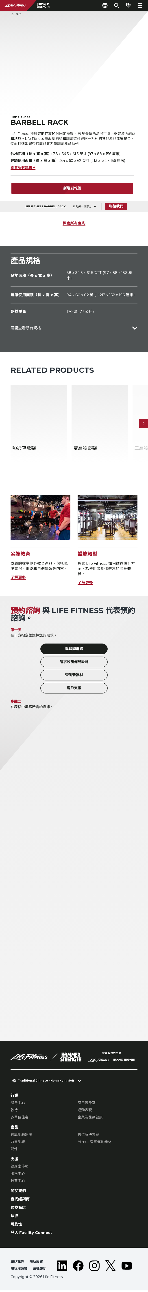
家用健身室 (87, 1104)
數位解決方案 (88, 1136)
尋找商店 (18, 1209)
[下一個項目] (143, 424)
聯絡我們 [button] (17, 1263)
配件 (14, 1150)
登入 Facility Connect (31, 1234)
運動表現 (85, 1111)
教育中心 (18, 1182)
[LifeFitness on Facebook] (78, 1268)
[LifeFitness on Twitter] (110, 1268)
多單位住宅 (19, 1118)
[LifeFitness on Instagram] (94, 1268)
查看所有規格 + (23, 169)
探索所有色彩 (74, 225)
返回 (16, 14)
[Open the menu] (139, 5)
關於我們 (18, 1192)
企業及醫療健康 (90, 1118)
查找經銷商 (20, 1200)
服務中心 (18, 1175)
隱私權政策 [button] (19, 1270)
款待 (14, 1111)
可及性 (16, 1226)
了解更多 (18, 579)
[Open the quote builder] (128, 5)
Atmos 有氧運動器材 (94, 1143)
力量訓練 (18, 1143)
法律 (14, 1217)
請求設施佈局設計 (74, 663)
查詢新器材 (74, 676)
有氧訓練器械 (21, 1136)
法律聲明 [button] (39, 1270)
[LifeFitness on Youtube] (126, 1268)
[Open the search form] (116, 5)
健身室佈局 (19, 1168)
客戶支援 (74, 689)
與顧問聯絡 (74, 650)
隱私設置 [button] (36, 1263)
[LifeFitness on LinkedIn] (62, 1268)
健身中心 (18, 1104)
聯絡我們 (116, 208)
